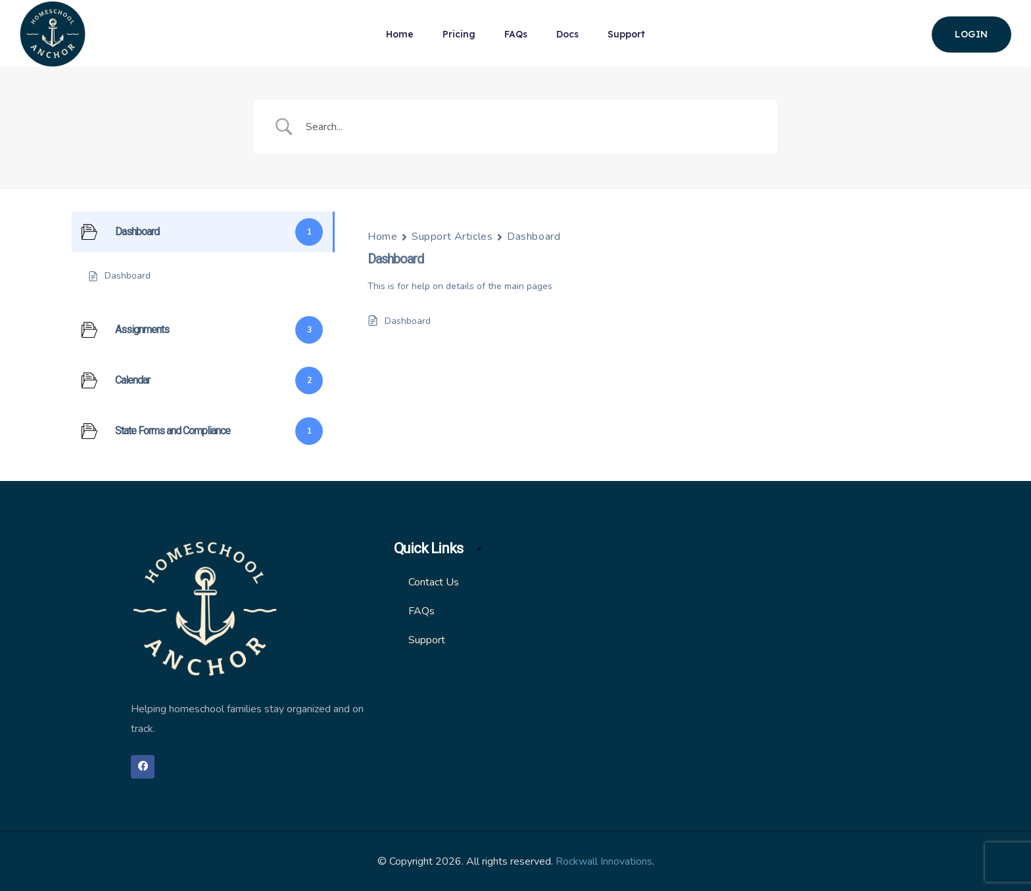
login (971, 34)
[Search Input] (532, 127)
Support (626, 34)
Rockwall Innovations (604, 861)
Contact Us (433, 582)
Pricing (459, 34)
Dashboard (533, 236)
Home (400, 34)
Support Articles (452, 236)
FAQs (515, 34)
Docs (567, 34)
